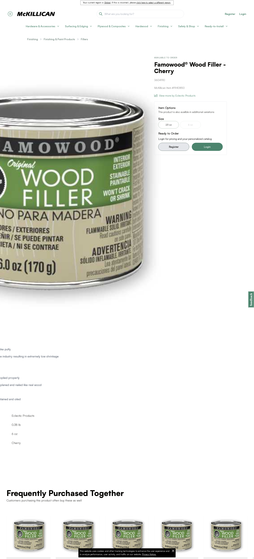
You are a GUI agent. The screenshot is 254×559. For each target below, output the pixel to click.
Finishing (32, 39)
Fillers (84, 39)
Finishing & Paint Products (59, 39)
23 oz (169, 124)
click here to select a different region (153, 2)
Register (174, 146)
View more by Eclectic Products (175, 95)
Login (242, 14)
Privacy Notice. (149, 554)
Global (107, 2)
